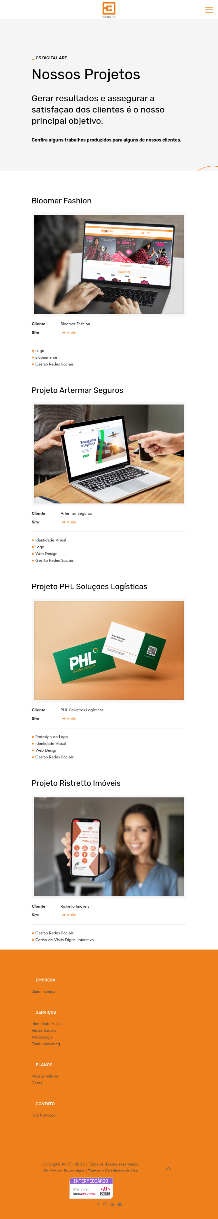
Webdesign (42, 1037)
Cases (37, 1083)
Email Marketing (46, 1044)
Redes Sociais (44, 1030)
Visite (68, 332)
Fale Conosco (43, 1115)
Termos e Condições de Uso (113, 1171)
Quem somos (43, 991)
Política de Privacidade (64, 1171)
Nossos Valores (45, 1076)
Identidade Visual (47, 1023)
